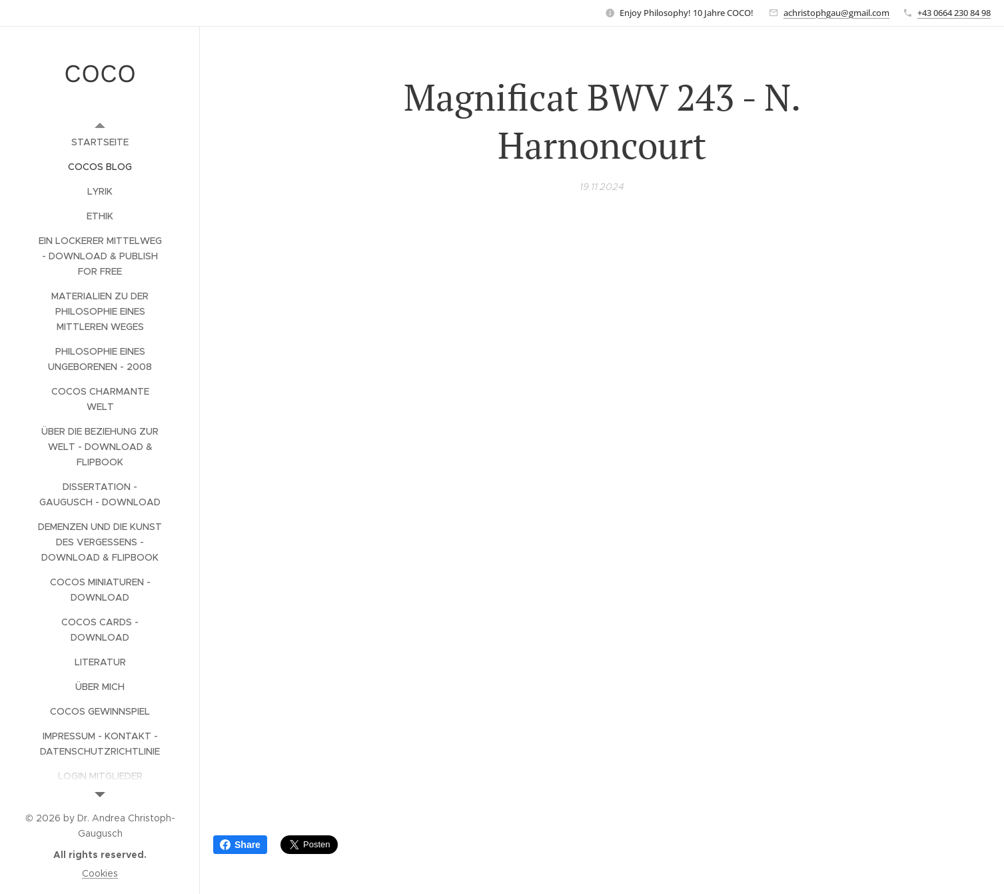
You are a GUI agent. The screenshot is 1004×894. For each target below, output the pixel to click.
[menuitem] (100, 142)
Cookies (100, 873)
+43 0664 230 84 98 (954, 13)
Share (240, 844)
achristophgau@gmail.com (836, 13)
